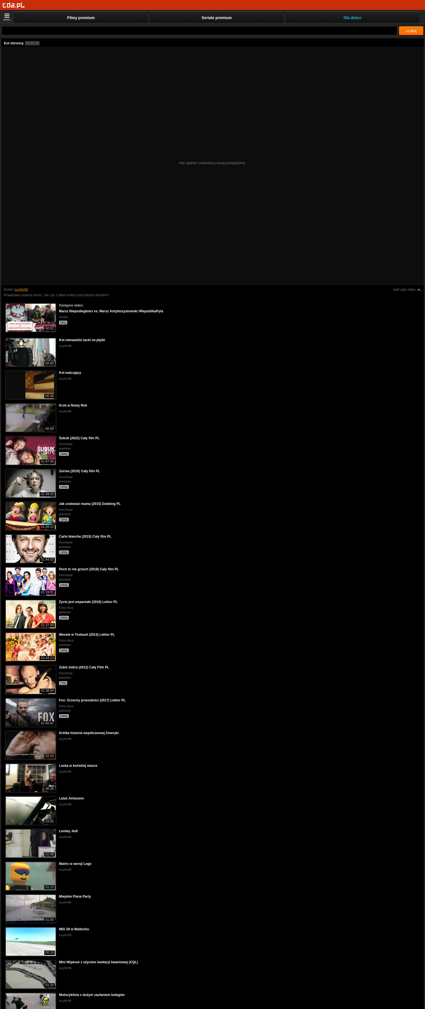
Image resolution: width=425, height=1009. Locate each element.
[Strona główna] (14, 5)
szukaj (411, 31)
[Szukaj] (199, 30)
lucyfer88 (21, 290)
